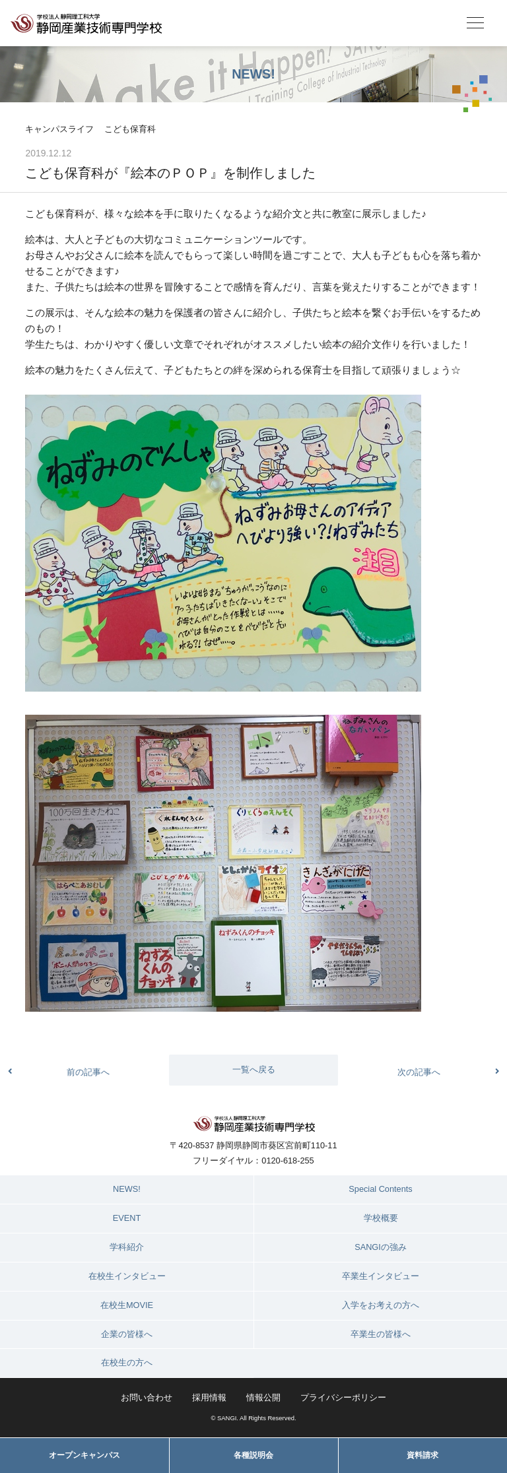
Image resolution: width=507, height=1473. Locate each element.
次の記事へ (418, 1072)
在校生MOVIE (126, 1305)
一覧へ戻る (253, 1069)
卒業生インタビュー (380, 1276)
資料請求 (422, 1455)
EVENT (127, 1218)
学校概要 (381, 1218)
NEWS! (127, 1189)
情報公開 (263, 1397)
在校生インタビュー (127, 1276)
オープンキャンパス (84, 1455)
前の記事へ (88, 1072)
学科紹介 (127, 1247)
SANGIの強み (381, 1247)
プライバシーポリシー (343, 1397)
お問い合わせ (146, 1397)
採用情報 (209, 1397)
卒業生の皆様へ (381, 1334)
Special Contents (380, 1189)
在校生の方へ (126, 1362)
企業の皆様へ (126, 1334)
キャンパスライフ (59, 129)
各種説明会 (253, 1455)
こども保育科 (130, 129)
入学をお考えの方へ (380, 1305)
